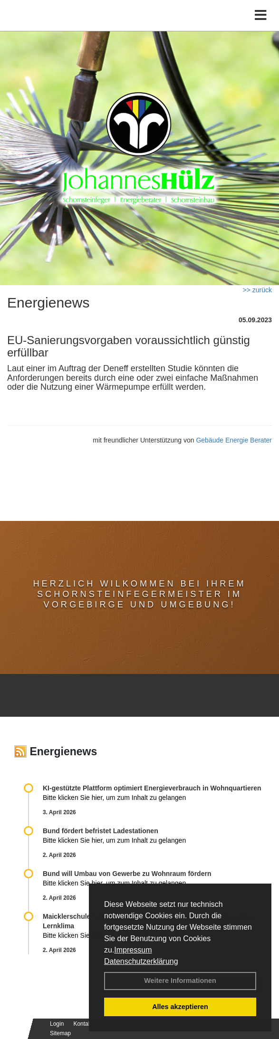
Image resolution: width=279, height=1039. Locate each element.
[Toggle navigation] (261, 15)
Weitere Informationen (180, 980)
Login (57, 1023)
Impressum (133, 950)
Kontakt (83, 1023)
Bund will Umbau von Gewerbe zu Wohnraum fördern (127, 873)
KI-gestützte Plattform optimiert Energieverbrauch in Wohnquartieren (152, 788)
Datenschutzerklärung (141, 961)
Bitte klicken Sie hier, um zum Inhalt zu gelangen (114, 797)
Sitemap (60, 1033)
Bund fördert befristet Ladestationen (100, 831)
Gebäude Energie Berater (234, 440)
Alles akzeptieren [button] (180, 1006)
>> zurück (257, 290)
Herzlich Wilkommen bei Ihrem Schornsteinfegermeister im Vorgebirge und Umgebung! (139, 594)
